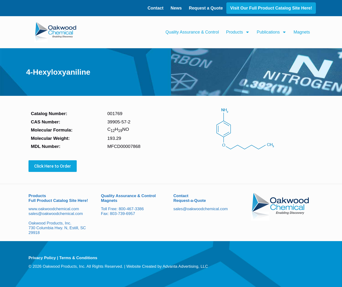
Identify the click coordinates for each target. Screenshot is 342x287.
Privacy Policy (42, 258)
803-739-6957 (122, 213)
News (176, 8)
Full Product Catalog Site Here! (58, 200)
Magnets (302, 32)
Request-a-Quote (189, 200)
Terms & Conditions (78, 258)
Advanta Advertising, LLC (185, 266)
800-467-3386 (131, 209)
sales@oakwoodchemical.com (55, 213)
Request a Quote (206, 8)
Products (238, 32)
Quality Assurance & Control (192, 32)
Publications (271, 32)
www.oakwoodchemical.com (53, 209)
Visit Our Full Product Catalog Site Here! (271, 8)
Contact (155, 8)
